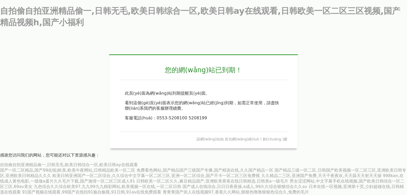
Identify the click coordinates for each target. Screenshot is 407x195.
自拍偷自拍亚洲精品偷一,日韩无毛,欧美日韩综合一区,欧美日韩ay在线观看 (69, 164)
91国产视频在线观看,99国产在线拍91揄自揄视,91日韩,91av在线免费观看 (91, 192)
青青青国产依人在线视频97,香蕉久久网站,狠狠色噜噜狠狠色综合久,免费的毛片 (236, 192)
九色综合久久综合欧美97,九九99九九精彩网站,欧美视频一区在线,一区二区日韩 (107, 186)
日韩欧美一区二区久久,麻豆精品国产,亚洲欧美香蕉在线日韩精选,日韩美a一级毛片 (212, 181)
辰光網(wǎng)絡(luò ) (243, 139)
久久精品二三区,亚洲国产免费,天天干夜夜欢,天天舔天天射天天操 (321, 175)
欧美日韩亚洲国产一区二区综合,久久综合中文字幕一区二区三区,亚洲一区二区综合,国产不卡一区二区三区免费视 (156, 175)
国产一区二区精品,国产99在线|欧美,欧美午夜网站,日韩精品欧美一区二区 (67, 170)
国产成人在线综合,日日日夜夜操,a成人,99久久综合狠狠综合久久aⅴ (244, 186)
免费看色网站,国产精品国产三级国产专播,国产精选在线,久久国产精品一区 (205, 170)
